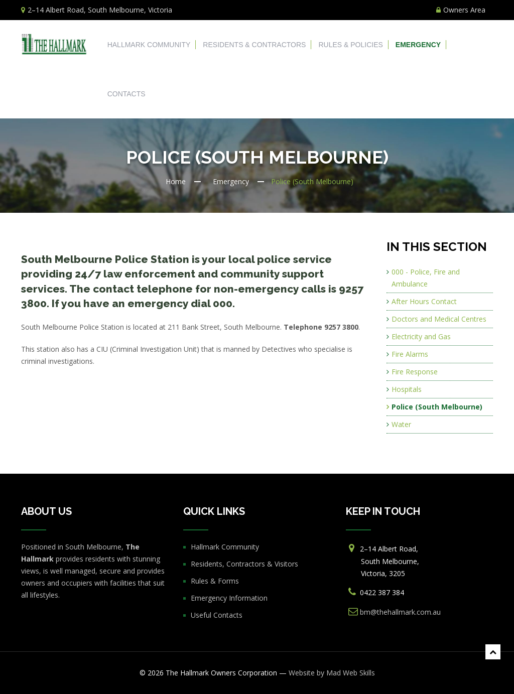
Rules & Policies (350, 45)
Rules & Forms (215, 581)
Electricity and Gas (421, 336)
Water (401, 424)
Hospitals (407, 389)
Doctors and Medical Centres (439, 319)
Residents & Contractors (254, 45)
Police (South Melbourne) (437, 406)
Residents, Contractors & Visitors (244, 564)
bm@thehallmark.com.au (400, 612)
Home (176, 181)
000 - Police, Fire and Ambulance (426, 278)
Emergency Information (229, 598)
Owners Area (460, 10)
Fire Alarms (410, 354)
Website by (332, 672)
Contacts (126, 94)
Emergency (418, 45)
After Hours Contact (424, 301)
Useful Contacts (216, 615)
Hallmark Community (149, 45)
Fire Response (415, 371)
